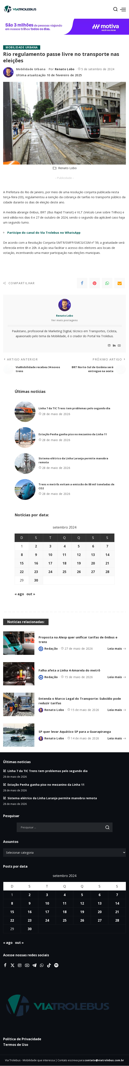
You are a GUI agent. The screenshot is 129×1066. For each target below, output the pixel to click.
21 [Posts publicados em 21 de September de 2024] (107, 563)
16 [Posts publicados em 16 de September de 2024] (36, 563)
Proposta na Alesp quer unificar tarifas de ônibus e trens (81, 639)
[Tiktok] (49, 965)
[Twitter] (12, 965)
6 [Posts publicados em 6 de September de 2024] (93, 546)
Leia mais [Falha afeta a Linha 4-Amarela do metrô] (117, 677)
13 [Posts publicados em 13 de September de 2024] (93, 555)
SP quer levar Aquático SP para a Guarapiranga (79, 731)
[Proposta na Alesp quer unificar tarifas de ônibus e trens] (18, 643)
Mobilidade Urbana (22, 47)
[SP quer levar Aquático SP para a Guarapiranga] (18, 735)
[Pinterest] (94, 283)
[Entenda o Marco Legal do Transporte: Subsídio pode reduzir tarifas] (18, 704)
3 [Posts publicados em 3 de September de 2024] (50, 546)
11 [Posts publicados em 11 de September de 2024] (64, 555)
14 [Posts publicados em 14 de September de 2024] (107, 555)
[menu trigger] (123, 9)
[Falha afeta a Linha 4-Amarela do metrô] (18, 674)
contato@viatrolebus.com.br (104, 1060)
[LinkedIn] (114, 345)
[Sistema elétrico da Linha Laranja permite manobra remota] (25, 463)
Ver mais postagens (64, 320)
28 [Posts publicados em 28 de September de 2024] (107, 572)
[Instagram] (109, 345)
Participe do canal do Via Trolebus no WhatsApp (43, 233)
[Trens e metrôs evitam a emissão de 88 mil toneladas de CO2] (25, 489)
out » (30, 594)
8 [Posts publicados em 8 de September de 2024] (22, 555)
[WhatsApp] (107, 283)
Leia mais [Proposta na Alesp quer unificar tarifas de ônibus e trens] (117, 649)
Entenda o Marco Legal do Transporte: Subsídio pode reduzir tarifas (80, 701)
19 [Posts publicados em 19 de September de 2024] (79, 563)
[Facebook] (82, 283)
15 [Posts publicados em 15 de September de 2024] (22, 563)
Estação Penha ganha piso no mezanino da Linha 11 (73, 434)
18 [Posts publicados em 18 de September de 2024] (64, 563)
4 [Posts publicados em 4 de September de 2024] (64, 546)
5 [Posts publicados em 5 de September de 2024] (79, 546)
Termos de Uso (15, 1045)
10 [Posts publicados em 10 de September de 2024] (50, 555)
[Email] (119, 283)
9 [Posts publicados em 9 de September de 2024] (36, 555)
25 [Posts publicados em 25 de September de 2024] (64, 572)
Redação (51, 649)
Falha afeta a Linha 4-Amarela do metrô (73, 670)
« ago (19, 594)
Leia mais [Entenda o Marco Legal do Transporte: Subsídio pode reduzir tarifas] (117, 710)
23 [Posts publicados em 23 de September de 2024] (36, 572)
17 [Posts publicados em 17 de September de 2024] (50, 563)
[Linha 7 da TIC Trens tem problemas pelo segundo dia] (25, 411)
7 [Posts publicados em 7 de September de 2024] (107, 546)
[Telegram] (34, 965)
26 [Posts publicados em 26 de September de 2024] (79, 572)
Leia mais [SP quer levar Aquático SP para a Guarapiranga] (117, 738)
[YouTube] (119, 345)
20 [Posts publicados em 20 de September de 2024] (93, 563)
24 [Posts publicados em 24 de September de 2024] (50, 572)
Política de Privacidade (22, 1039)
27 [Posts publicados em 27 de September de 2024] (93, 572)
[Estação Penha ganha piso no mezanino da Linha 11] (25, 437)
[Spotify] (56, 965)
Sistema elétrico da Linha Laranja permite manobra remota (52, 798)
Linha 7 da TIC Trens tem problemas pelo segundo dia (74, 408)
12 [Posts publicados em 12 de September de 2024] (79, 555)
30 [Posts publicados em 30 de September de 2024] (36, 580)
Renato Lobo (65, 69)
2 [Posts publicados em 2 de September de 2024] (36, 546)
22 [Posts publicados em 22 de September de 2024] (22, 572)
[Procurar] (115, 9)
